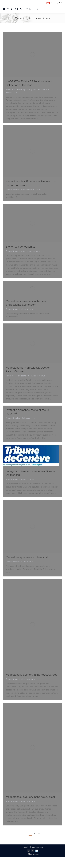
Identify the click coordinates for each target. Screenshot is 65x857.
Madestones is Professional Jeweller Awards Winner (28, 369)
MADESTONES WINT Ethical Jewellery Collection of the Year (29, 83)
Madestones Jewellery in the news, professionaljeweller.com (27, 303)
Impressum (33, 854)
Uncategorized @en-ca (27, 90)
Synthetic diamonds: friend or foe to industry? (27, 411)
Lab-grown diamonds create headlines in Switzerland (30, 473)
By (43, 90)
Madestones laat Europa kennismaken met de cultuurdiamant (31, 183)
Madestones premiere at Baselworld (27, 557)
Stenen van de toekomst (20, 246)
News (8, 90)
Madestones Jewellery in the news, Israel (30, 796)
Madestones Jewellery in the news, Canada (31, 674)
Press (14, 90)
